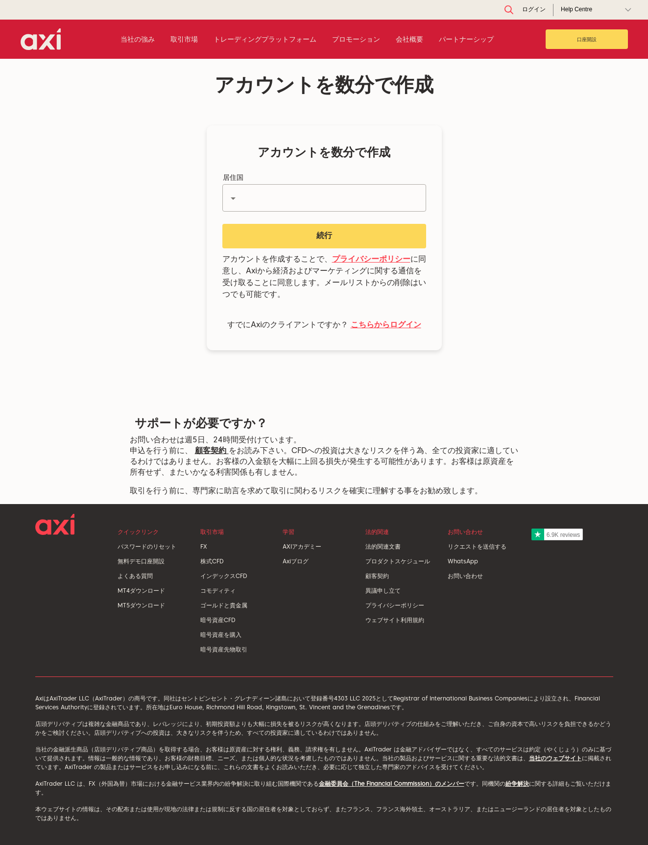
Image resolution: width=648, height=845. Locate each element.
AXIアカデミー (302, 546)
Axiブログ (296, 561)
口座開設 (587, 39)
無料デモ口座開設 (141, 561)
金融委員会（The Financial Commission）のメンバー (391, 783)
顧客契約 (212, 450)
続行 (324, 235)
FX (203, 546)
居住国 (233, 177)
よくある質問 (135, 575)
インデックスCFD (223, 575)
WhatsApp (463, 561)
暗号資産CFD (217, 620)
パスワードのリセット (147, 546)
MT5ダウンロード (141, 605)
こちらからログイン (386, 324)
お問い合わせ (465, 575)
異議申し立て (383, 590)
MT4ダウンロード (141, 590)
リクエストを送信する (477, 546)
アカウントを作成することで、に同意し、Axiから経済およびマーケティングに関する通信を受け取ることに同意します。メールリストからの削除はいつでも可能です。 (324, 276)
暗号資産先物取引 (223, 649)
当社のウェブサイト (555, 758)
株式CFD (211, 561)
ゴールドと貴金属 (223, 605)
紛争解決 (517, 783)
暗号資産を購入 (220, 634)
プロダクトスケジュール (397, 561)
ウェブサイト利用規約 (394, 620)
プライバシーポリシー (371, 259)
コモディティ (218, 590)
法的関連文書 (383, 546)
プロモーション (356, 39)
